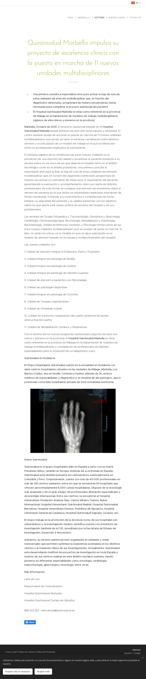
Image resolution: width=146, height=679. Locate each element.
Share (30, 622)
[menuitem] (71, 17)
